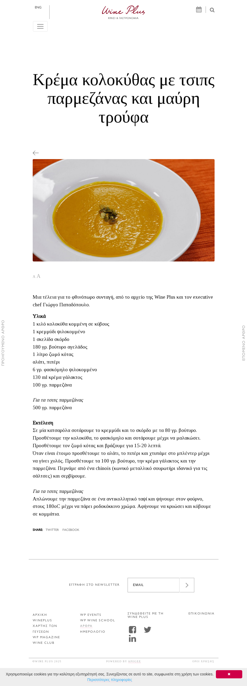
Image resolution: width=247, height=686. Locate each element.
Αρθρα (86, 626)
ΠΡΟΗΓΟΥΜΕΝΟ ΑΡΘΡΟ (3, 343)
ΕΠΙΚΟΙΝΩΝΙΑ (201, 613)
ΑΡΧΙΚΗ (40, 615)
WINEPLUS (42, 620)
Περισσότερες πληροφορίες (109, 680)
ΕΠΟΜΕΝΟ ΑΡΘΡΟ (244, 343)
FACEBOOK (70, 530)
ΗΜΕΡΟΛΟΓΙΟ (92, 632)
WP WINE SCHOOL (97, 620)
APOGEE (134, 661)
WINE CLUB (44, 643)
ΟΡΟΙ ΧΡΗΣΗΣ (203, 661)
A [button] (34, 277)
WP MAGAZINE (46, 637)
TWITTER (52, 530)
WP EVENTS (90, 615)
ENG (38, 7)
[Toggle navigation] (40, 26)
